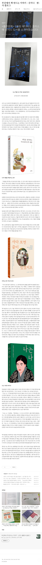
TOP (39, 560)
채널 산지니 (27, 9)
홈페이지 (9, 9)
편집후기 (6, 473)
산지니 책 (17, 9)
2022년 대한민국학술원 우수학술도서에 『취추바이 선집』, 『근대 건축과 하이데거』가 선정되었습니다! (17, 483)
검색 (35, 3)
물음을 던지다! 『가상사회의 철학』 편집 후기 (14, 484)
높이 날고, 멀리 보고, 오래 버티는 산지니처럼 (12, 537)
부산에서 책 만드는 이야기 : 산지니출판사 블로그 (20, 3)
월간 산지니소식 (37, 9)
